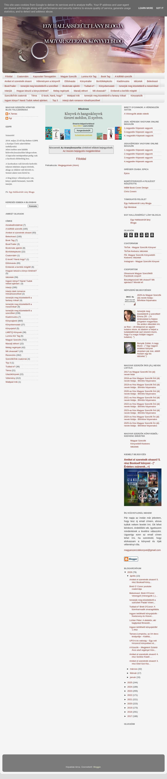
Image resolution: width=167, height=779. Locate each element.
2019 (130, 708)
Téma (34, 95)
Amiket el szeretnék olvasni (18, 81)
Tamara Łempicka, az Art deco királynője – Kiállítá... (143, 635)
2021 (130, 699)
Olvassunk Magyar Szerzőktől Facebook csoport (138, 274)
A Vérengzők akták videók (136, 114)
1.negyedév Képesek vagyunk (138, 128)
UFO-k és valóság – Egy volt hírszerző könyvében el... (143, 641)
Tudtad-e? (89, 86)
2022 (130, 695)
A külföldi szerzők (123, 76)
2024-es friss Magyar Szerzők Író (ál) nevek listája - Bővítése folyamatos (141, 418)
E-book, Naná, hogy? (52, 95)
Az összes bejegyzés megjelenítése (81, 151)
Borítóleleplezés (104, 81)
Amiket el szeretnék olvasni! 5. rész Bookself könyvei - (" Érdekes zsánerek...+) (142, 463)
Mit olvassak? (99, 91)
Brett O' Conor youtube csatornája (140, 587)
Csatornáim (22, 76)
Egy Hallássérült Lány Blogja (21, 192)
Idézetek (138, 81)
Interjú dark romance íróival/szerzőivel (81, 100)
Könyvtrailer (86, 81)
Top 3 (55, 100)
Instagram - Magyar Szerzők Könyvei (141, 261)
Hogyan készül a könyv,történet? (33, 91)
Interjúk (8, 91)
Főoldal (9, 76)
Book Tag (105, 76)
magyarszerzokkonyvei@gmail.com (142, 550)
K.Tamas (13, 114)
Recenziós (11, 355)
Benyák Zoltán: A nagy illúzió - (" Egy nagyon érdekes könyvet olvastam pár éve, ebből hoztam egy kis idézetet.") (148, 349)
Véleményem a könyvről (48, 81)
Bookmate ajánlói (71, 86)
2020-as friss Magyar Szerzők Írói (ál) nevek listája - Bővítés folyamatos (142, 392)
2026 (130, 572)
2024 (130, 687)
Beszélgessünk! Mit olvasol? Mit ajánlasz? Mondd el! (139, 281)
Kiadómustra (123, 81)
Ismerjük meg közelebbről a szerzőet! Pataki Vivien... (142, 601)
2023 (130, 691)
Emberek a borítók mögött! (124, 91)
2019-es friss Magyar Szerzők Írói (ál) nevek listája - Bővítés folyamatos (142, 385)
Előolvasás (70, 81)
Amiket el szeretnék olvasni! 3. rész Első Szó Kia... (143, 662)
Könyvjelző (11, 328)
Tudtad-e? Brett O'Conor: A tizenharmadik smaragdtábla (144, 607)
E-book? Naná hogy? (16, 259)
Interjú (9, 287)
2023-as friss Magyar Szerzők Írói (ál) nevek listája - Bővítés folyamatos (142, 411)
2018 (130, 712)
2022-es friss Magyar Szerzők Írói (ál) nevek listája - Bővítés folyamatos (142, 405)
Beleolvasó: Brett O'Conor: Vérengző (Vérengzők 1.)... (143, 594)
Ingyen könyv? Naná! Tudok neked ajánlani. (26, 100)
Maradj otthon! (81, 91)
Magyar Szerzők (69, 76)
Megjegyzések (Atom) (68, 165)
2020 (130, 703)
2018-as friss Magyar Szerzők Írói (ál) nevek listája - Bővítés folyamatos (142, 379)
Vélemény (10, 378)
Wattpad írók (73, 95)
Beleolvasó (152, 81)
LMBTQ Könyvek (14, 332)
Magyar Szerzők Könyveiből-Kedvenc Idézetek (140, 443)
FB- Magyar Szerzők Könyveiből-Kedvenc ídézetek (139, 256)
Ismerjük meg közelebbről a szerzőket (39, 86)
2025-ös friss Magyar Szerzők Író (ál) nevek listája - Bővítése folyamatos (141, 424)
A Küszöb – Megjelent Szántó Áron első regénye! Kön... (143, 648)
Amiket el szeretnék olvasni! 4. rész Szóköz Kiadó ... (143, 655)
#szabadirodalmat (14, 225)
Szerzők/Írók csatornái (16, 95)
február (133, 673)
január (133, 677)
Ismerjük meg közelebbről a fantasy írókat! (105, 95)
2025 (130, 682)
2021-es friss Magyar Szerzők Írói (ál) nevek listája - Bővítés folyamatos (142, 398)
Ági (10, 118)
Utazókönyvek (12, 374)
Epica (126, 173)
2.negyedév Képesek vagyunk (138, 154)
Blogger (97, 767)
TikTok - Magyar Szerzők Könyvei (140, 247)
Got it (160, 8)
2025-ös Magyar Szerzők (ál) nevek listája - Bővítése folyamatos (149, 297)
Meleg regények (61, 91)
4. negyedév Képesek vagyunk (138, 135)
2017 (130, 716)
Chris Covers (130, 191)
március (134, 669)
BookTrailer (10, 86)
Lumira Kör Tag (88, 76)
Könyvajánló (11, 321)
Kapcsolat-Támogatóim (44, 76)
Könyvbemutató (106, 86)
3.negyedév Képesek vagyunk (138, 132)
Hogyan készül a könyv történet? (21, 271)
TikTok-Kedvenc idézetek (136, 251)
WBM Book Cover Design (136, 187)
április (133, 576)
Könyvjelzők (137, 95)
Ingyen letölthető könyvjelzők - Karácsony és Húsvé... (143, 614)
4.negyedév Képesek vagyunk (138, 161)
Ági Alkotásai (130, 207)
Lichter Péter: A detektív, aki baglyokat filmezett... (142, 621)
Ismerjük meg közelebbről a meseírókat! (138, 86)
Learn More (145, 8)
